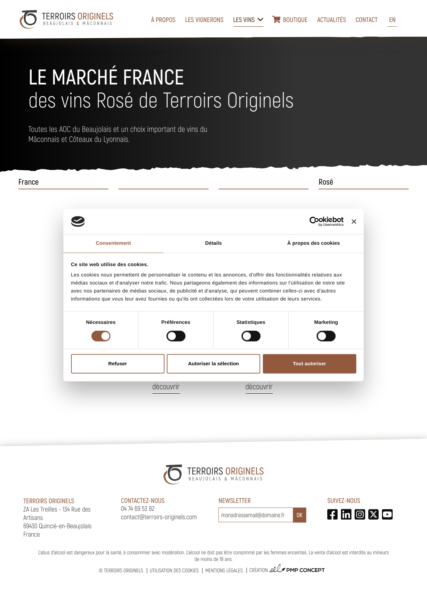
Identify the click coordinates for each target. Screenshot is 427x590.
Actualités (331, 19)
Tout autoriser (309, 364)
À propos (163, 19)
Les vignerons (204, 19)
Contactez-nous (143, 500)
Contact (367, 19)
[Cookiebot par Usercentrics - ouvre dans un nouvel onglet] (314, 221)
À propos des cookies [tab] (313, 243)
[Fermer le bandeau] (354, 221)
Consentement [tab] (113, 243)
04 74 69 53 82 (138, 508)
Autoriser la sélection (213, 364)
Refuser (117, 364)
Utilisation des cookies (174, 570)
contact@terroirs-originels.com (159, 517)
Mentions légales (224, 570)
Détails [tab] (213, 243)
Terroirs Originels (123, 570)
